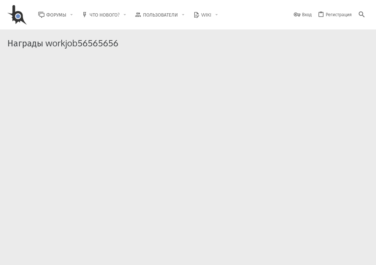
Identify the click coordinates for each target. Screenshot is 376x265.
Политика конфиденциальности (293, 255)
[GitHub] (360, 237)
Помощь (339, 255)
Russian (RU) (66, 255)
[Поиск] (362, 15)
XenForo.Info (54, 240)
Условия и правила (236, 255)
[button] (77, 15)
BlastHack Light (25, 255)
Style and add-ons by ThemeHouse (165, 234)
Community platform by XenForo (67, 234)
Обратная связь (196, 255)
